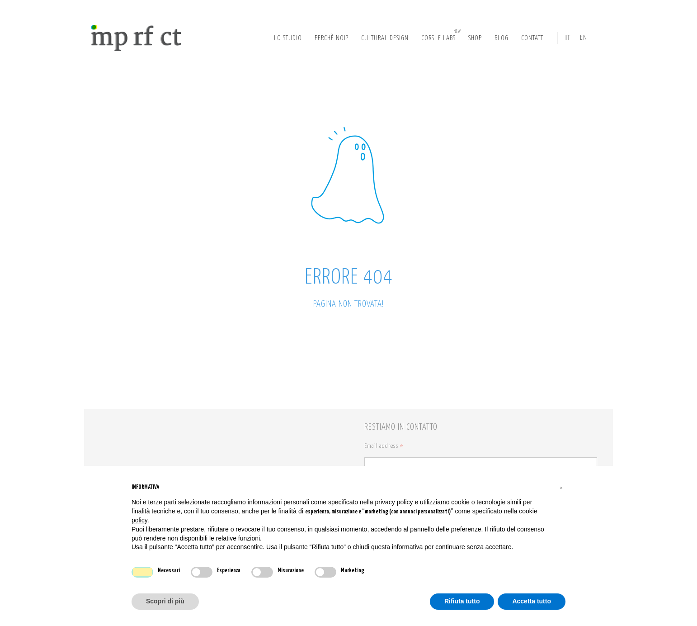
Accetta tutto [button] (531, 601)
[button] (561, 487)
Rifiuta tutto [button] (462, 601)
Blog (501, 38)
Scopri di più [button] (165, 601)
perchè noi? (331, 38)
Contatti (533, 38)
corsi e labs (441, 35)
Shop (475, 38)
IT (568, 37)
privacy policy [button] (394, 502)
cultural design (385, 38)
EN (583, 37)
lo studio (288, 38)
